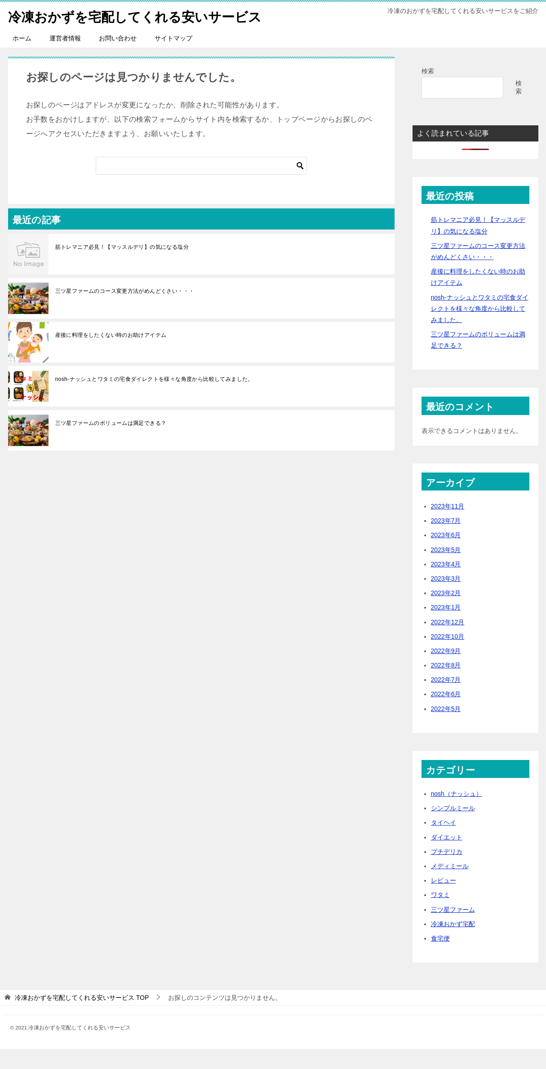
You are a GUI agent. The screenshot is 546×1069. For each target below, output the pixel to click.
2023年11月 (448, 526)
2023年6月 (446, 555)
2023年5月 (446, 570)
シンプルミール (453, 828)
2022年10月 (448, 656)
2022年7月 (446, 699)
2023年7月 (446, 540)
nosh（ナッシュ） (456, 813)
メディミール (450, 886)
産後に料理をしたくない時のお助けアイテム (111, 355)
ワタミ (440, 915)
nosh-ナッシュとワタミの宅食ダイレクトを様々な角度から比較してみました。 (154, 399)
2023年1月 (446, 627)
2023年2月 (446, 613)
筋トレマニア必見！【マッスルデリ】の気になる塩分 (122, 267)
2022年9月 (446, 671)
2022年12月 (448, 642)
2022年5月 (446, 729)
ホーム (22, 58)
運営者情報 (65, 58)
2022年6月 (446, 714)
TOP (82, 1017)
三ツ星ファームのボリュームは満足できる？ (111, 443)
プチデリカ (446, 871)
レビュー (443, 900)
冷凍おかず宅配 (453, 944)
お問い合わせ (118, 58)
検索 (428, 91)
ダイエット (446, 857)
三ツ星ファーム (453, 929)
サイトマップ (173, 58)
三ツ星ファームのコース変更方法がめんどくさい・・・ (125, 311)
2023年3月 (446, 598)
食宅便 (440, 958)
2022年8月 (446, 685)
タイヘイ (443, 842)
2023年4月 (446, 584)
